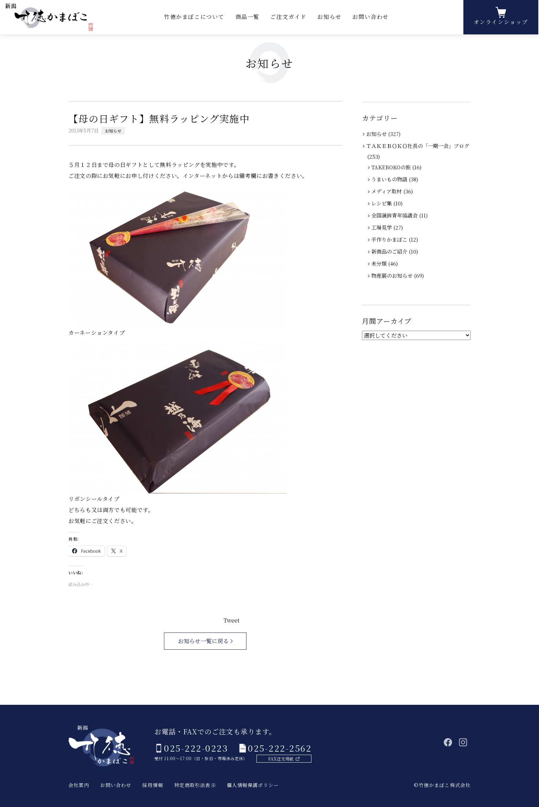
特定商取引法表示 (195, 785)
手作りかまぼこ (389, 239)
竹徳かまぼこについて (194, 17)
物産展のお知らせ (392, 275)
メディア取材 (387, 191)
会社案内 (78, 785)
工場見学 (382, 227)
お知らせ (329, 17)
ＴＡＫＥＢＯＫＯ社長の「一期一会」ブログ (418, 145)
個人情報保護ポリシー (253, 785)
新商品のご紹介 (389, 251)
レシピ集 (382, 203)
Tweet (231, 620)
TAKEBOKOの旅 (391, 167)
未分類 (379, 263)
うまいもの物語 (389, 179)
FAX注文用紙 (281, 759)
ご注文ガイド (288, 17)
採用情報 (152, 785)
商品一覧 (247, 17)
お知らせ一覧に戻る (203, 641)
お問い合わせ (370, 17)
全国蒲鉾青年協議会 (395, 215)
